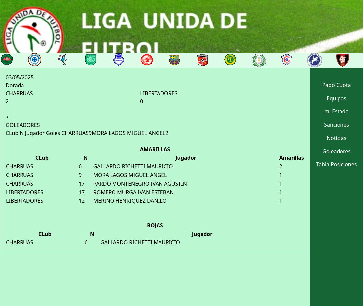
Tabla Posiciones (336, 164)
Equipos (336, 98)
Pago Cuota (336, 85)
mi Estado (336, 111)
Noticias (336, 138)
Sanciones (336, 124)
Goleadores (336, 151)
